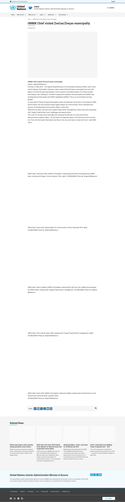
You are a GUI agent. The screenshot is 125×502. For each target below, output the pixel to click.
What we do (32, 15)
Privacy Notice (55, 491)
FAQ (37, 491)
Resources (51, 15)
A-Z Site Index (13, 491)
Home (13, 15)
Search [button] (110, 8)
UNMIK (37, 7)
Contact (22, 491)
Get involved (62, 15)
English (113, 1)
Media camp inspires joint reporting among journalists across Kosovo (21, 446)
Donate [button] (109, 498)
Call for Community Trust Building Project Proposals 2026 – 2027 (101, 446)
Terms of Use (66, 491)
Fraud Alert (44, 491)
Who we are (21, 15)
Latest (42, 15)
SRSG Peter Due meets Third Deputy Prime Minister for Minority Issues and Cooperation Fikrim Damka (49, 447)
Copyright (31, 491)
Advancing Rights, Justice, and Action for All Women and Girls (75, 446)
